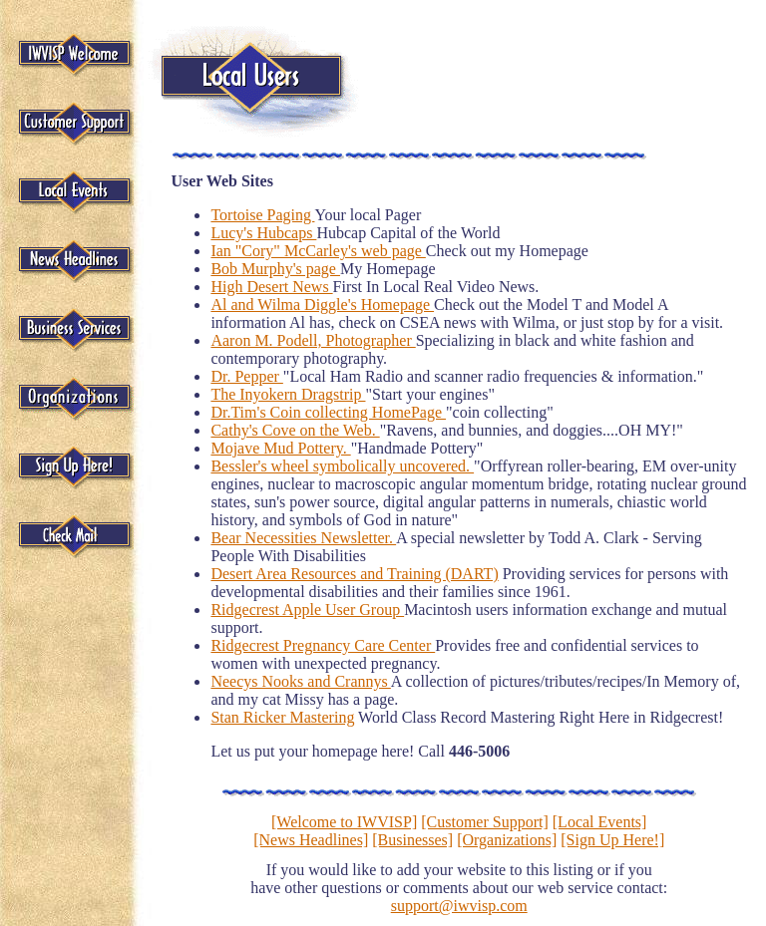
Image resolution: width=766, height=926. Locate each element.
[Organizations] (507, 839)
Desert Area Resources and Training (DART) (354, 573)
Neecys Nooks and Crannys (300, 681)
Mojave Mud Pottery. (280, 448)
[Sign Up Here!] (612, 839)
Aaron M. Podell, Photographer (312, 340)
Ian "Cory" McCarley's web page (317, 250)
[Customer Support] (485, 821)
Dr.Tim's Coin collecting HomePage (328, 412)
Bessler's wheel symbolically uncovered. (342, 466)
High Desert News (271, 286)
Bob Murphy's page (275, 268)
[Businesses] (412, 839)
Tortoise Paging (262, 214)
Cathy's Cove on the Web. (294, 430)
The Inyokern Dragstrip (287, 394)
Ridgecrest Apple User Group (307, 609)
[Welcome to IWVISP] (344, 821)
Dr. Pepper (246, 376)
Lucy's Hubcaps (263, 232)
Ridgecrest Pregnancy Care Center (322, 645)
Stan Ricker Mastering (282, 717)
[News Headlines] (310, 839)
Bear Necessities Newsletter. (303, 537)
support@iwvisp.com (459, 905)
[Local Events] (600, 821)
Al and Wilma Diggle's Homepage (322, 304)
